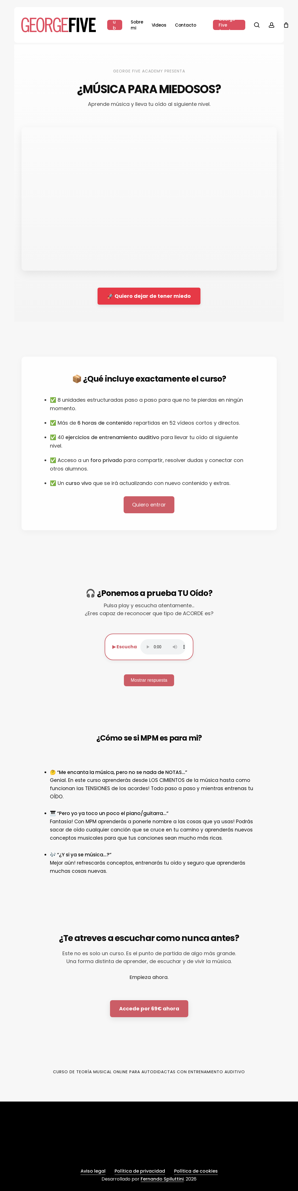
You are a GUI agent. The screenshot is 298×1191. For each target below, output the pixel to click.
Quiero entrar (149, 504)
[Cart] (286, 25)
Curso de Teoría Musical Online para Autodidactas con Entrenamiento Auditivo (149, 1072)
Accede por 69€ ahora (149, 1008)
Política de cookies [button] (196, 1171)
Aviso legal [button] (93, 1171)
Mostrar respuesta (149, 680)
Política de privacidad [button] (140, 1171)
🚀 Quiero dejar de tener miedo (149, 296)
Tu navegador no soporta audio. (163, 647)
